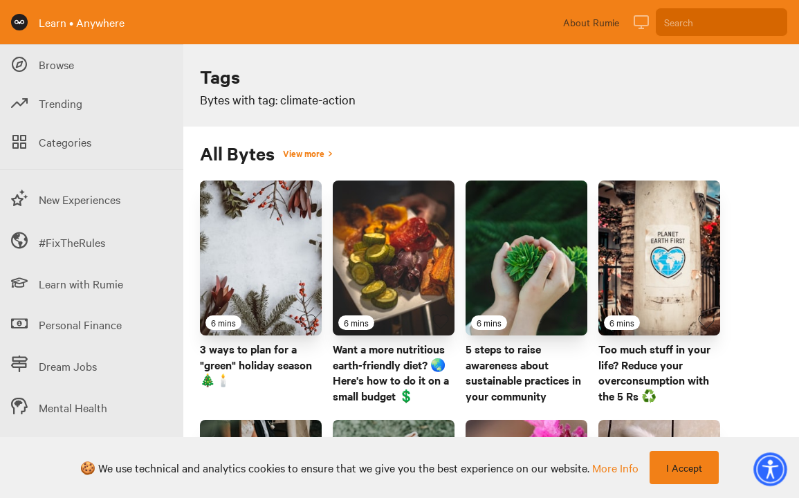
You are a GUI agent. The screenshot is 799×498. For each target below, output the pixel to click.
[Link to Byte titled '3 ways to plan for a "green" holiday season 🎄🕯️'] (261, 258)
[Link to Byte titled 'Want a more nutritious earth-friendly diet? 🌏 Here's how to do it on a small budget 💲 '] (393, 258)
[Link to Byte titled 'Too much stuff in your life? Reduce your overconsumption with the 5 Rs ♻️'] (659, 258)
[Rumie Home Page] (19, 22)
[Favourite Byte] (308, 321)
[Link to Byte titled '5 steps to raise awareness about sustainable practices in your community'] (526, 258)
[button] (770, 469)
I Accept (684, 467)
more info (615, 467)
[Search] (721, 22)
